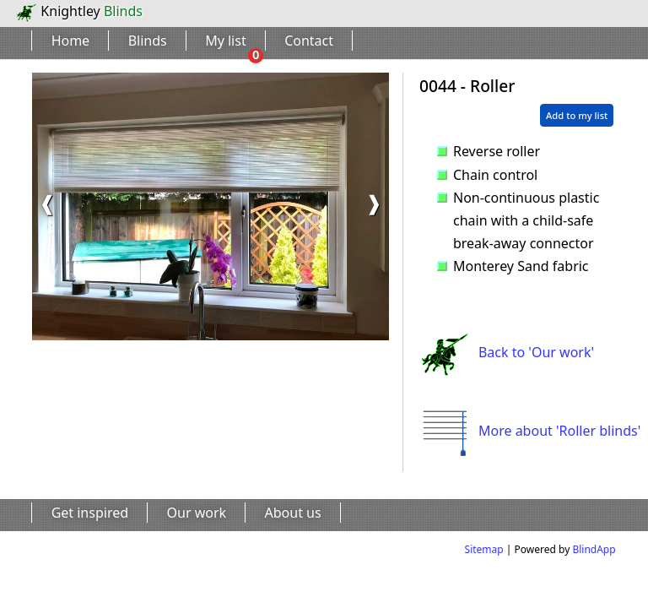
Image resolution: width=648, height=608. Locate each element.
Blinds (147, 40)
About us (293, 512)
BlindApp (593, 549)
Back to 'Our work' (506, 352)
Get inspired (89, 512)
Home (70, 40)
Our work (197, 512)
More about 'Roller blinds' (529, 431)
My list (225, 40)
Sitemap (484, 549)
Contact (308, 40)
